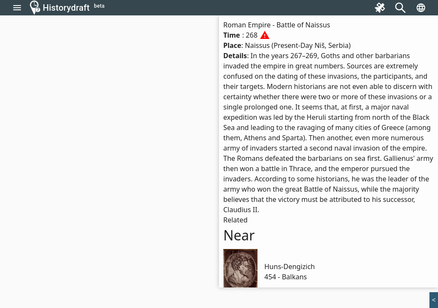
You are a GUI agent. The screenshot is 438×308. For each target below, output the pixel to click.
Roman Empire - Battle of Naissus (276, 25)
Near (239, 235)
